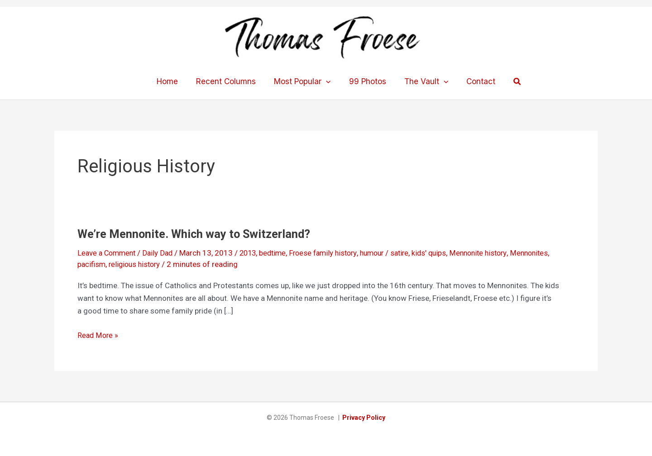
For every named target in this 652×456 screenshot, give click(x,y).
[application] (327, 81)
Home (174, 81)
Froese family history (333, 252)
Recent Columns (230, 81)
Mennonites (550, 252)
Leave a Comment (108, 252)
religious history (137, 264)
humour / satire (398, 252)
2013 (253, 252)
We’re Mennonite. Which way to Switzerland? (196, 234)
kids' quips (445, 252)
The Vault (422, 81)
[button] (509, 81)
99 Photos (366, 81)
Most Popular (303, 81)
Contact (474, 81)
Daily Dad (161, 252)
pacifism (92, 264)
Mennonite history (496, 252)
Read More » (98, 334)
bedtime (280, 252)
